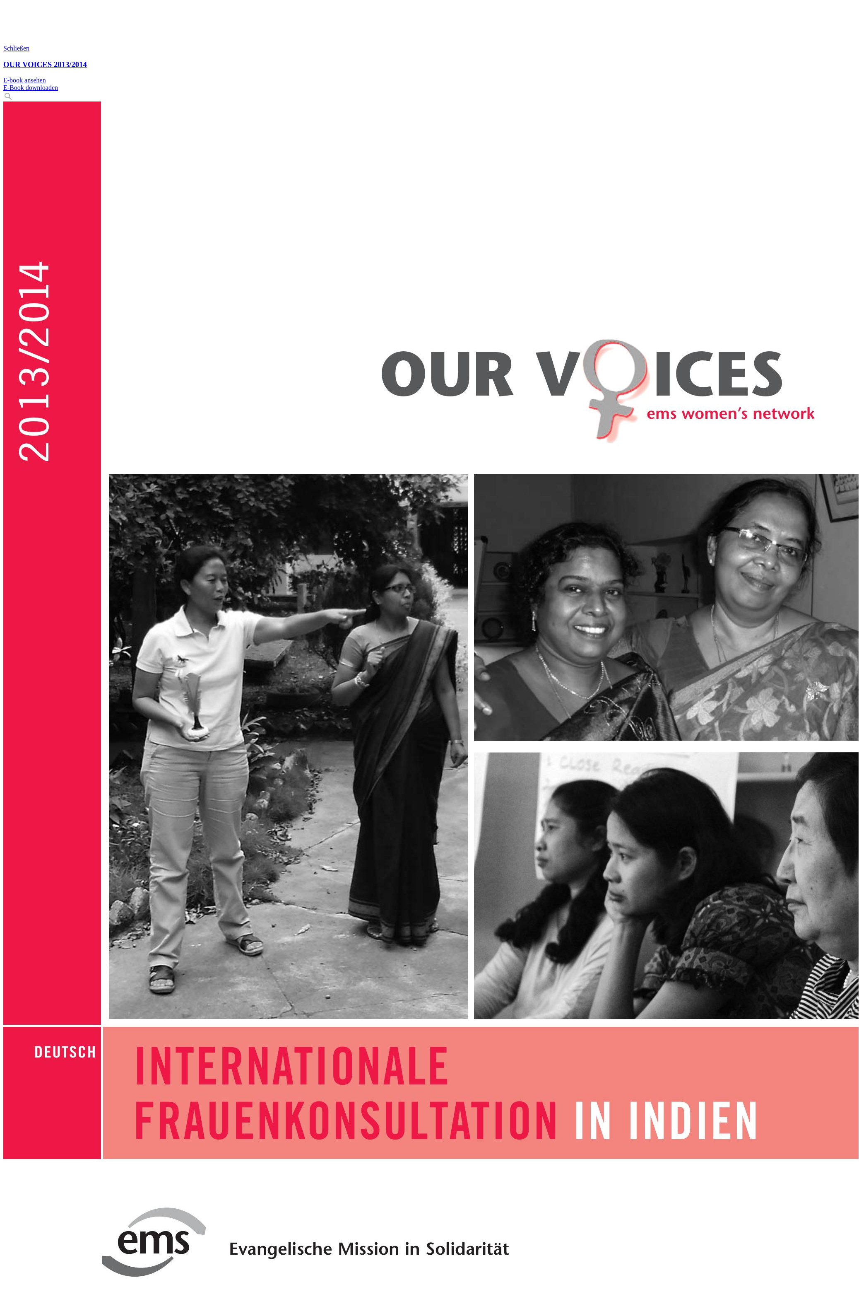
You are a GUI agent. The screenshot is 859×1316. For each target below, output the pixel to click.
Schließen (16, 48)
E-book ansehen (24, 80)
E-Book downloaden (30, 87)
